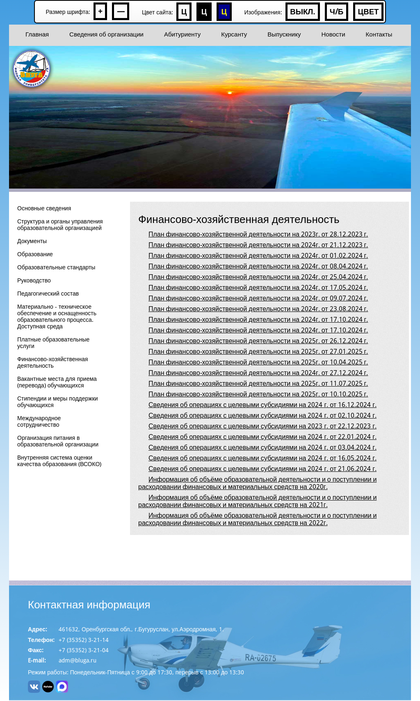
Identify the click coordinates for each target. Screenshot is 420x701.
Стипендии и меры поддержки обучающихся (57, 402)
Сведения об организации (106, 34)
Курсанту (234, 34)
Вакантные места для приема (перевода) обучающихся (57, 382)
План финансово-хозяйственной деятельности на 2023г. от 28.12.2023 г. (258, 234)
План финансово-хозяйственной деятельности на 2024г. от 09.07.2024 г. (258, 298)
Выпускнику (284, 34)
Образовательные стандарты (56, 267)
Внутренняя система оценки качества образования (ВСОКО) (59, 461)
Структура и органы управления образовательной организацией (60, 224)
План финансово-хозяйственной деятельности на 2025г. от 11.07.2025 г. (258, 383)
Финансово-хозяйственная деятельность (52, 362)
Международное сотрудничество (39, 421)
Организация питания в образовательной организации (57, 441)
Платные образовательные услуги (53, 343)
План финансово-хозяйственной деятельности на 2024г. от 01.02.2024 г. (258, 255)
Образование (35, 254)
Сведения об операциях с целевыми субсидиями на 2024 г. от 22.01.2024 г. (262, 436)
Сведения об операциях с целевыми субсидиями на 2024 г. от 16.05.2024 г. (262, 458)
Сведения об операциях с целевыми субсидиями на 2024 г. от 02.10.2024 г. (262, 415)
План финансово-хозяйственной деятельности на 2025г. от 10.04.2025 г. (258, 362)
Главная (37, 34)
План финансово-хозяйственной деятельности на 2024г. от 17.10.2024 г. (258, 319)
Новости (333, 34)
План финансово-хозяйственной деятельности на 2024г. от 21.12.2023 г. (258, 244)
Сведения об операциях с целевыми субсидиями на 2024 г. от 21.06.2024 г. (262, 468)
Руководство (34, 281)
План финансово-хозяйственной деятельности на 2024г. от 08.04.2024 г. (258, 266)
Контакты (379, 34)
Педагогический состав (48, 294)
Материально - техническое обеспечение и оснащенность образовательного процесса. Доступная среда (56, 317)
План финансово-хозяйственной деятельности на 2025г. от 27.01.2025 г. (258, 351)
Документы (32, 241)
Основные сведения (44, 208)
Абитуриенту (182, 34)
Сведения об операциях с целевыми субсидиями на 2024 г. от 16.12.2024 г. (262, 404)
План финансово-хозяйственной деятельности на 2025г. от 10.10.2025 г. (258, 394)
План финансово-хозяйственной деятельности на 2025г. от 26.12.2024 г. (258, 340)
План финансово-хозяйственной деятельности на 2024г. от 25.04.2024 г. (258, 276)
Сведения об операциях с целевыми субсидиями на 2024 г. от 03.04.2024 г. (262, 447)
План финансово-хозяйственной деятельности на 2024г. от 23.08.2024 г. (258, 308)
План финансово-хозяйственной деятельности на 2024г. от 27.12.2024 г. (258, 372)
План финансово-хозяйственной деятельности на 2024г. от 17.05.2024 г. (258, 287)
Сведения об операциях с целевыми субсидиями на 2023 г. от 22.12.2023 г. (262, 426)
